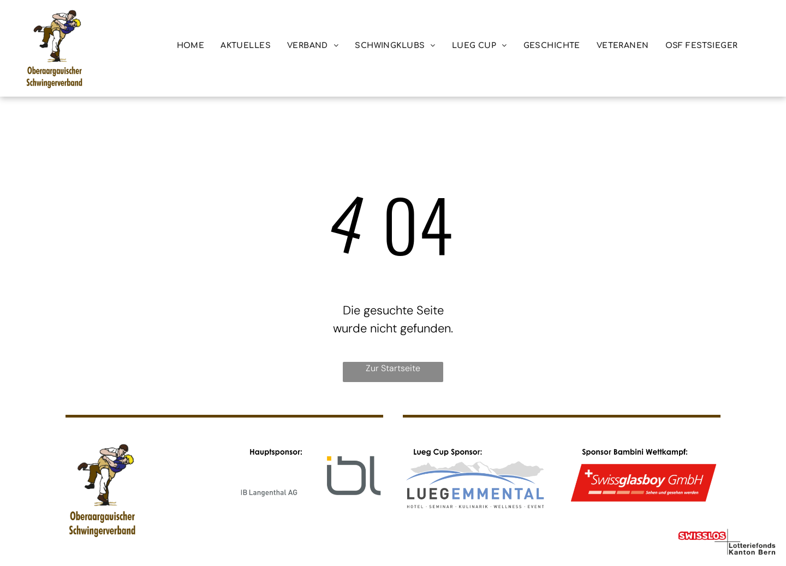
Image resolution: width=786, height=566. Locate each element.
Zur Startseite (393, 368)
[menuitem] (191, 45)
